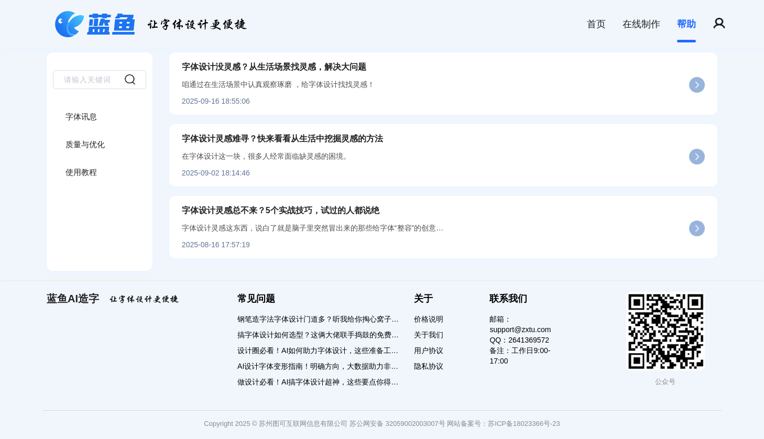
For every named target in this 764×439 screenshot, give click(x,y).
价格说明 (428, 319)
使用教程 (81, 172)
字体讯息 (81, 116)
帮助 (686, 24)
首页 (596, 24)
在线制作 (641, 24)
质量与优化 (85, 144)
